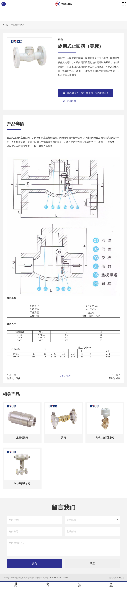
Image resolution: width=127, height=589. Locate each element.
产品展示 (15, 25)
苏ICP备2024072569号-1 (59, 578)
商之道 (121, 578)
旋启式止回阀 (14, 378)
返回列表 (65, 376)
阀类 (22, 25)
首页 (7, 25)
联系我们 (69, 101)
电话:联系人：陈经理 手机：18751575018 (85, 93)
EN (3, 4)
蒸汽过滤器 (114, 378)
